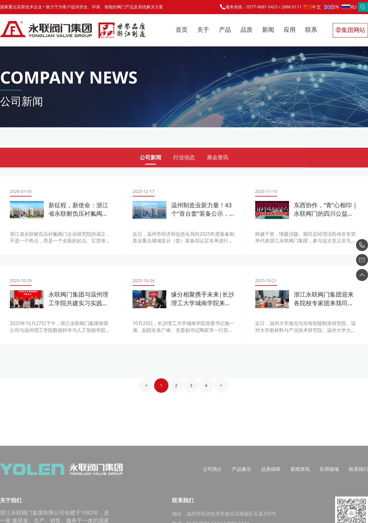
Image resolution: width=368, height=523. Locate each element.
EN (331, 7)
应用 (290, 29)
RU (349, 7)
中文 (312, 7)
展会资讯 (217, 159)
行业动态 (184, 159)
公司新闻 (150, 159)
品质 (247, 29)
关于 (203, 29)
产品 (225, 29)
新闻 (268, 29)
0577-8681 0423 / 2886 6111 (274, 7)
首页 (182, 29)
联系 (311, 29)
